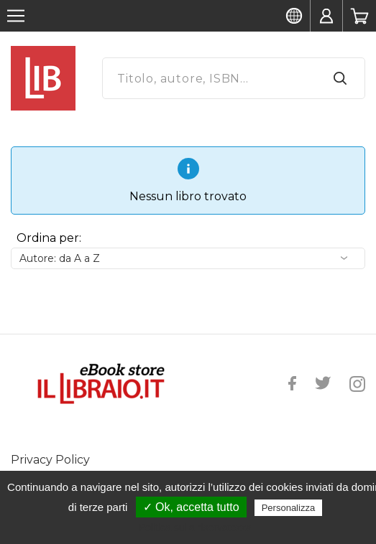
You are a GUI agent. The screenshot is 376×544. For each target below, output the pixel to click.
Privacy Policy (50, 459)
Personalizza (288, 507)
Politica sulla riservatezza (195, 527)
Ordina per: (49, 238)
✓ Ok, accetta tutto (191, 507)
